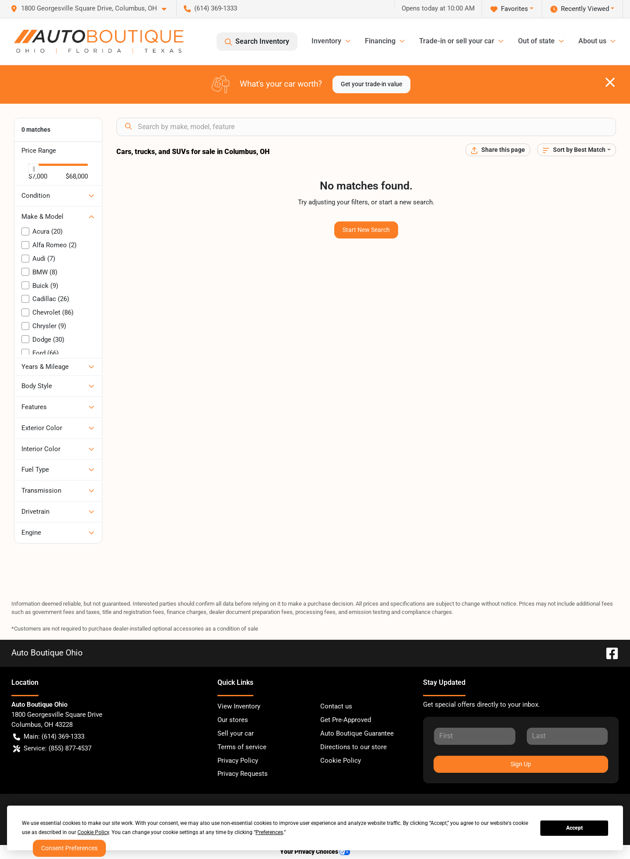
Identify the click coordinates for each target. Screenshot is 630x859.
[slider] (33, 169)
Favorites (509, 9)
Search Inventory (257, 41)
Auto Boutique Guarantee (357, 733)
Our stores (232, 720)
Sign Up (521, 764)
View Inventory (238, 706)
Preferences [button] (269, 832)
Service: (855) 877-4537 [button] (52, 748)
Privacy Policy (237, 760)
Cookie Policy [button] (93, 832)
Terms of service (241, 747)
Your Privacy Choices (315, 851)
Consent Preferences (69, 848)
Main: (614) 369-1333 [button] (48, 737)
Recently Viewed (579, 9)
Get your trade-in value (371, 84)
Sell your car (235, 733)
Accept (574, 828)
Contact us (336, 706)
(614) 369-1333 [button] (210, 8)
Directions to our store (353, 747)
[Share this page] (498, 150)
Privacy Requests (242, 774)
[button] (92, 8)
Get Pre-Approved (345, 720)
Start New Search (366, 229)
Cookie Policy (340, 760)
